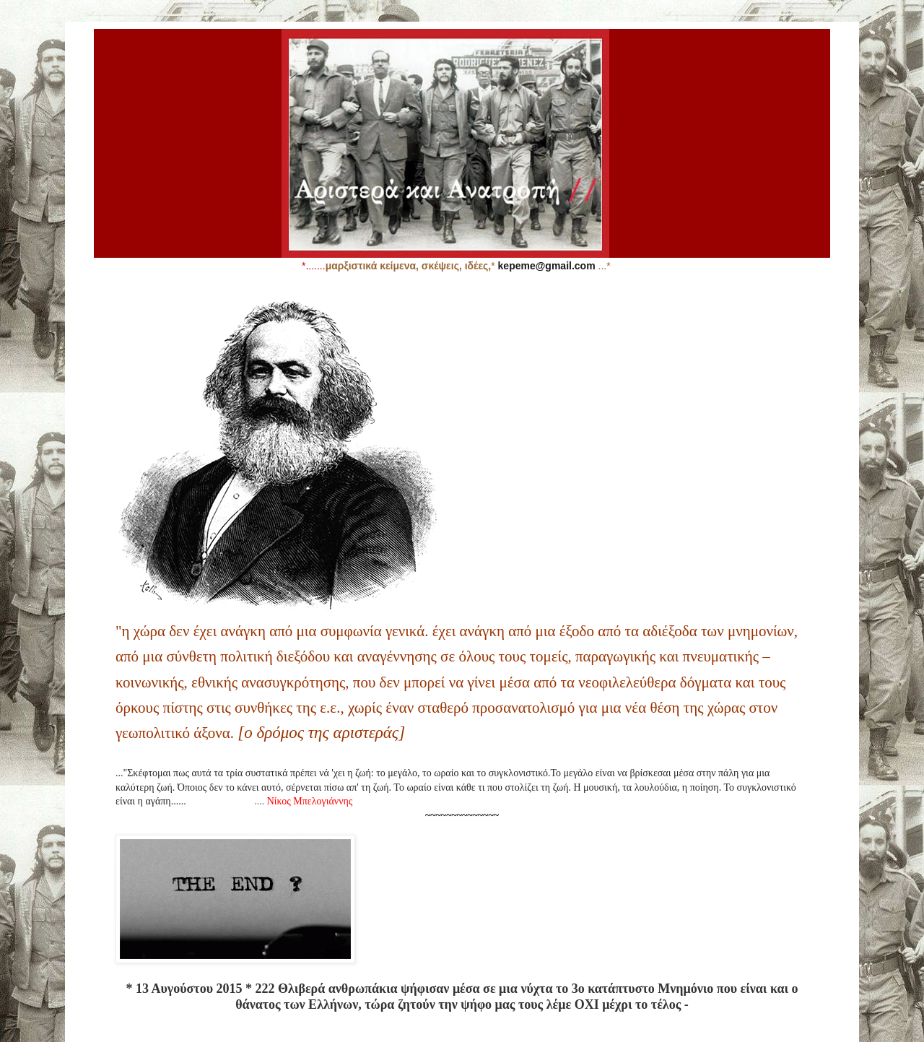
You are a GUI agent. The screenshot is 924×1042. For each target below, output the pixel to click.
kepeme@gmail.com (547, 266)
